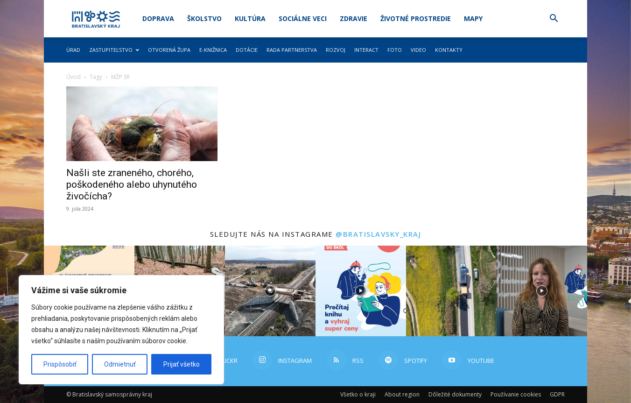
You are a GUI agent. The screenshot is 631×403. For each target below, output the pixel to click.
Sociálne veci (303, 18)
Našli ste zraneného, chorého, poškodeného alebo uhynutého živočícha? (131, 184)
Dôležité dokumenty (455, 394)
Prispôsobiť (60, 364)
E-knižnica (213, 49)
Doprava (158, 18)
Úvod (73, 77)
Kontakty (449, 49)
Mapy (473, 18)
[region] (121, 329)
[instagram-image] (270, 291)
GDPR (557, 394)
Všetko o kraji (358, 394)
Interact (366, 49)
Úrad (73, 49)
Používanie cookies (516, 394)
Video (418, 49)
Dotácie (247, 49)
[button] (553, 19)
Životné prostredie (415, 18)
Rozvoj (335, 49)
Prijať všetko (181, 364)
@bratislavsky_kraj (378, 234)
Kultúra (250, 18)
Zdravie (353, 18)
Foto (394, 49)
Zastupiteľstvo (114, 49)
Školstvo (204, 18)
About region (402, 394)
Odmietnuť (120, 364)
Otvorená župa (169, 49)
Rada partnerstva (291, 49)
